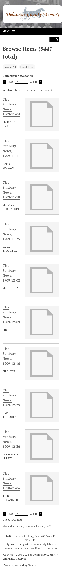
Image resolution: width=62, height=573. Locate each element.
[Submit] (56, 39)
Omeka (32, 565)
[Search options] (51, 39)
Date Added (46, 89)
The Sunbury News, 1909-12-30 (11, 439)
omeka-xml (37, 526)
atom (6, 526)
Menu (9, 31)
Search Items (27, 66)
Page (18, 81)
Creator (31, 89)
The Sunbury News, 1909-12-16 (11, 356)
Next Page (40, 82)
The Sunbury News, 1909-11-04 (11, 107)
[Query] (31, 39)
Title (18, 89)
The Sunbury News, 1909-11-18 (11, 190)
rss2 (48, 526)
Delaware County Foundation (40, 548)
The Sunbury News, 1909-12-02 (11, 273)
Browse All (10, 66)
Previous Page (4, 82)
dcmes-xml (16, 526)
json (27, 526)
